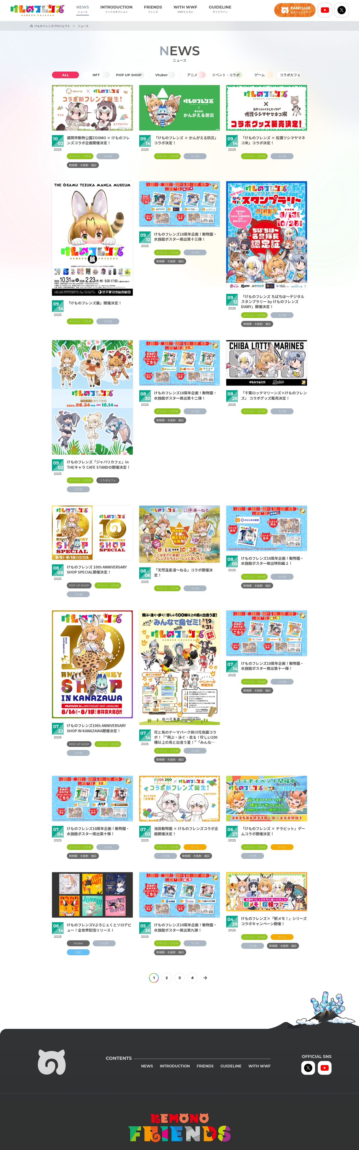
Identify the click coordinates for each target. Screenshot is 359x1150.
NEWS (82, 9)
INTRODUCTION (116, 9)
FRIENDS (153, 9)
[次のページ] (205, 978)
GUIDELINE (220, 9)
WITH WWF (185, 9)
